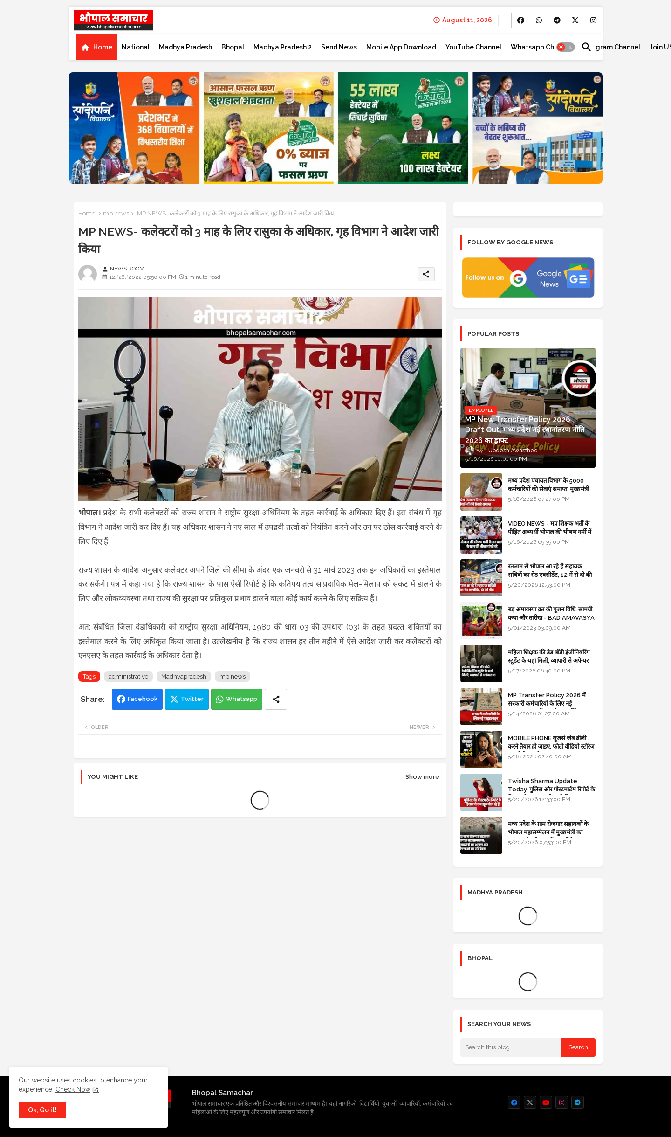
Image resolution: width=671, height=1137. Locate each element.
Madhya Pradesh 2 (282, 47)
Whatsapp (241, 698)
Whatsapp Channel (541, 47)
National (136, 47)
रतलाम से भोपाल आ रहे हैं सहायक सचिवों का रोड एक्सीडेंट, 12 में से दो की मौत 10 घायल (550, 575)
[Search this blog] (511, 1047)
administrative (128, 676)
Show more (422, 776)
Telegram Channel (610, 47)
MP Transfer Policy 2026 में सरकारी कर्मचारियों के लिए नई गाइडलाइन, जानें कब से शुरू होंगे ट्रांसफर (551, 703)
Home (102, 47)
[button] (565, 47)
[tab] (96, 47)
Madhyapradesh (183, 676)
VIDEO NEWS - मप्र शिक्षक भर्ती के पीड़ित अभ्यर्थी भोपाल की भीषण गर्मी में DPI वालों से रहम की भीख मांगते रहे (549, 532)
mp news (116, 213)
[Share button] (276, 699)
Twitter (192, 698)
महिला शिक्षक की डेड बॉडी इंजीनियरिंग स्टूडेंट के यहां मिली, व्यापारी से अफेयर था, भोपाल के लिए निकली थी (548, 660)
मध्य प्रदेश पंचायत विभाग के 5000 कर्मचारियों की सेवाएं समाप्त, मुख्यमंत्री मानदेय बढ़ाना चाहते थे (548, 489)
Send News (339, 47)
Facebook (142, 698)
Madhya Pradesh (185, 47)
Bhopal (232, 47)
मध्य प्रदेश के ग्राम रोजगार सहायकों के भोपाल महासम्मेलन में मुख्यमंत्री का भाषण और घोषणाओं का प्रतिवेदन (548, 832)
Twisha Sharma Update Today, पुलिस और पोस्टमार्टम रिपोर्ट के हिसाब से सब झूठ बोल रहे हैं (551, 789)
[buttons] (521, 20)
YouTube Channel (473, 47)
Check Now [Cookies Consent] (72, 1089)
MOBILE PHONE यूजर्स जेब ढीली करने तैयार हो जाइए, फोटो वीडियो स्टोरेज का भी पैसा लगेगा (551, 746)
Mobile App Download (401, 47)
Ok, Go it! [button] (42, 1110)
